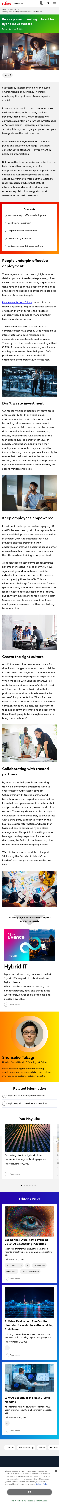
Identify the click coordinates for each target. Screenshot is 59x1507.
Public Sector (11, 1271)
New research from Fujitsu (17, 302)
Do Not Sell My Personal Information (29, 1501)
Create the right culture (19, 238)
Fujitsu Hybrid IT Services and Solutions (24, 1103)
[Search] (48, 3)
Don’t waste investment (19, 223)
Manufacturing (39, 1265)
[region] (29, 1487)
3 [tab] (27, 1185)
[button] (54, 3)
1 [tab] (21, 1185)
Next (56, 1141)
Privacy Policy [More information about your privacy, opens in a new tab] (42, 1484)
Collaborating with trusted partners (25, 246)
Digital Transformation (30, 1271)
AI (27, 1265)
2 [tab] (24, 1185)
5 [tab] (32, 1185)
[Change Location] (41, 3)
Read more (12, 1004)
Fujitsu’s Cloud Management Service (23, 1095)
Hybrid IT (7, 75)
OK (29, 1492)
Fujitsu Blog (19, 3)
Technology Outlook (14, 1265)
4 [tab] (29, 1185)
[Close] (56, 1471)
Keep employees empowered (22, 230)
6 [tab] (35, 1185)
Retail (42, 1447)
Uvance (9, 1447)
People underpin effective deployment (27, 215)
